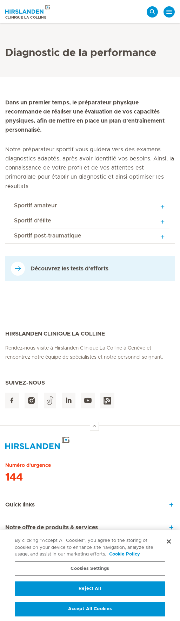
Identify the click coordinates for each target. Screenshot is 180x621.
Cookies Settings (90, 570)
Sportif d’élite (32, 220)
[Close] (168, 543)
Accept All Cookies (90, 611)
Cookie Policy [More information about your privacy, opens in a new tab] (124, 556)
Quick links (20, 505)
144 (14, 477)
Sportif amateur (35, 205)
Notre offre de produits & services (51, 527)
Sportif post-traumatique (47, 236)
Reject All (90, 590)
